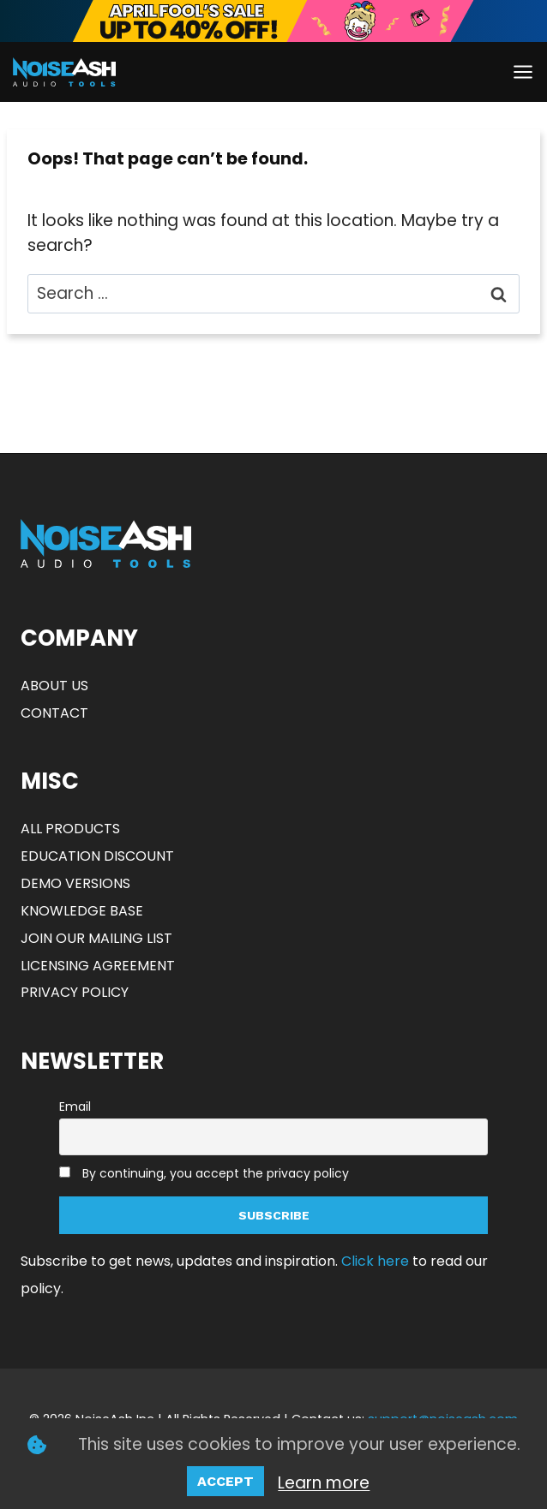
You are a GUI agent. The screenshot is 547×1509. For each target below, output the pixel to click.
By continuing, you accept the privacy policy (215, 1173)
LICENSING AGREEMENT (98, 965)
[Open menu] (522, 71)
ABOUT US (54, 685)
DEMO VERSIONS (75, 883)
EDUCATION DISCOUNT (97, 856)
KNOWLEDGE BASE (82, 911)
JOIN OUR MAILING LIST (96, 938)
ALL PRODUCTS (70, 828)
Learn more (324, 1482)
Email (75, 1106)
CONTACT (54, 713)
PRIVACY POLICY (75, 992)
